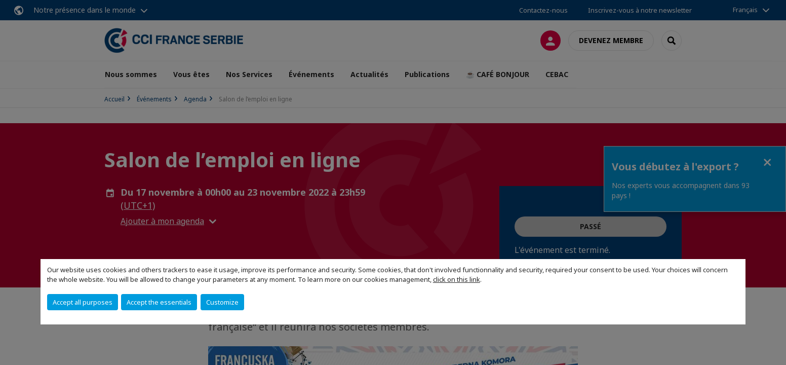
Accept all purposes (82, 302)
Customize (222, 302)
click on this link (456, 279)
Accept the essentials (159, 302)
